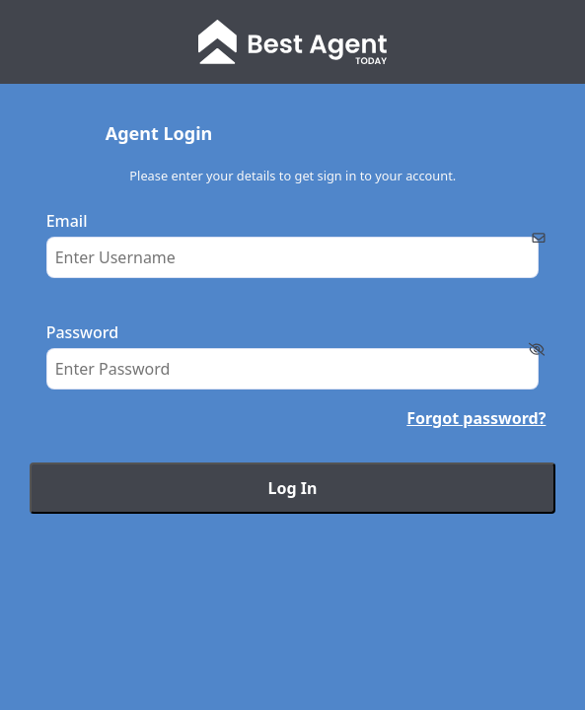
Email (67, 221)
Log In (293, 488)
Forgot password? (476, 418)
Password (82, 332)
